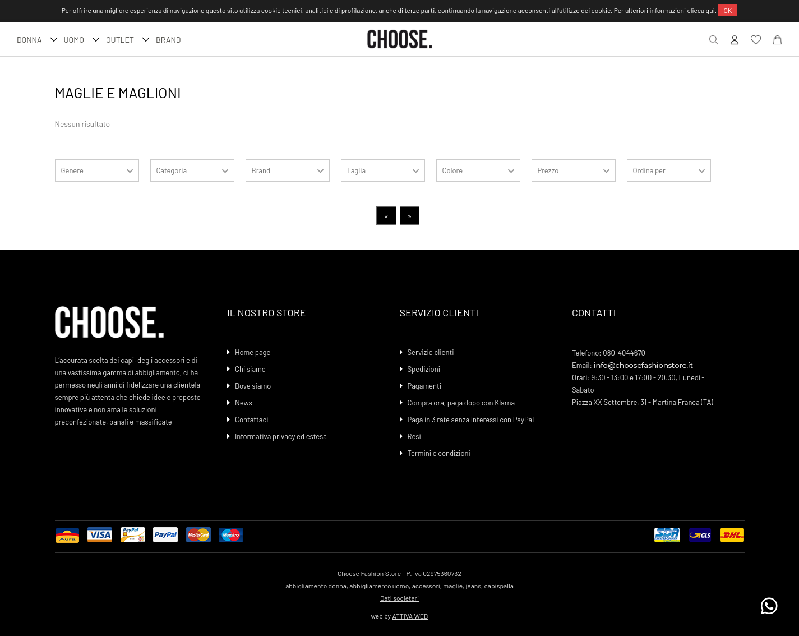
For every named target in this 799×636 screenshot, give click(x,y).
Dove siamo (253, 385)
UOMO (80, 39)
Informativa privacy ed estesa (281, 436)
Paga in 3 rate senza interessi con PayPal (471, 419)
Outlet (126, 39)
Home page (252, 352)
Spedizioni (424, 369)
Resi (414, 436)
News (243, 402)
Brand (168, 39)
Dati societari (399, 598)
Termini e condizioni (439, 453)
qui (710, 10)
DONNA (36, 39)
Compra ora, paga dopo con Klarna (461, 402)
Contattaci (251, 419)
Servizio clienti (431, 352)
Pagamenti (425, 385)
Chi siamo (250, 369)
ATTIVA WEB (410, 616)
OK (727, 10)
